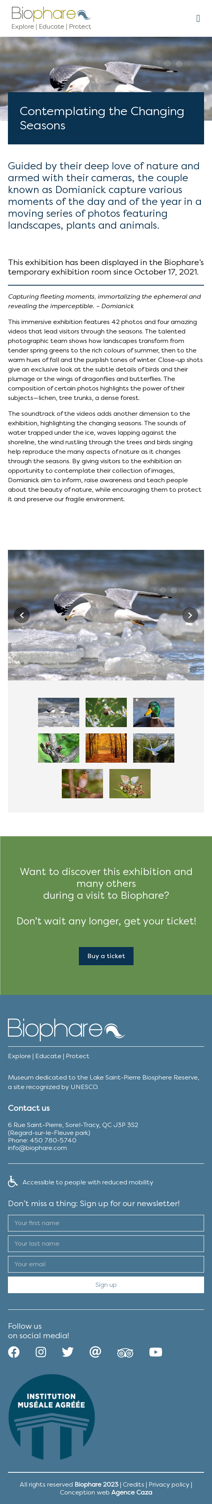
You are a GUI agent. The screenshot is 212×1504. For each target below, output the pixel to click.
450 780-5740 (53, 1140)
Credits (133, 1484)
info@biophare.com (37, 1148)
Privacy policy (169, 1484)
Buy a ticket (106, 956)
